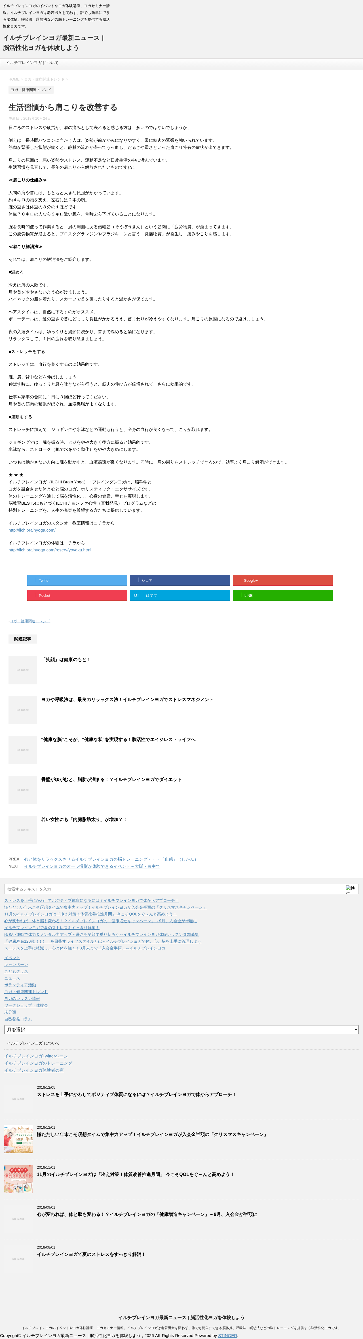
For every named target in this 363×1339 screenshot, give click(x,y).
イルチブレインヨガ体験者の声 (34, 1070)
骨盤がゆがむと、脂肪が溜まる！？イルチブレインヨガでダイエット (111, 779)
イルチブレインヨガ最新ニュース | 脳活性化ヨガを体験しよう (181, 1317)
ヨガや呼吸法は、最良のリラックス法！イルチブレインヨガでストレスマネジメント (127, 699)
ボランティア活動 (20, 985)
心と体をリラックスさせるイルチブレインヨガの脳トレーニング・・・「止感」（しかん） (111, 859)
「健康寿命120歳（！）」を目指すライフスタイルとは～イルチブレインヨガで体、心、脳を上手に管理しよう (102, 941)
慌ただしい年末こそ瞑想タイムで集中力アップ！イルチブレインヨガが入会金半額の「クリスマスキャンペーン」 (105, 907)
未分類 (10, 1012)
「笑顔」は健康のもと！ (66, 659)
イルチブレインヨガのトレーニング (38, 1063)
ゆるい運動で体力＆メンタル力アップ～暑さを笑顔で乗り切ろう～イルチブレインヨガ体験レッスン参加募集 (101, 934)
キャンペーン (16, 964)
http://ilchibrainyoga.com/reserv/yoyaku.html (50, 549)
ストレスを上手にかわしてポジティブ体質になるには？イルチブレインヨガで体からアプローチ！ (91, 900)
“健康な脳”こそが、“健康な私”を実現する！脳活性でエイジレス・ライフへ (118, 739)
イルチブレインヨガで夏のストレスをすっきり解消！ (52, 927)
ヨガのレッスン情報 (22, 998)
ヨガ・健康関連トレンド (30, 621)
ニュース (12, 978)
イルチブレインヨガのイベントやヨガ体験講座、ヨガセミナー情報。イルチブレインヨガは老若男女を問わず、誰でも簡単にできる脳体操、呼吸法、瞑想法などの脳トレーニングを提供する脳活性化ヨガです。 (181, 1328)
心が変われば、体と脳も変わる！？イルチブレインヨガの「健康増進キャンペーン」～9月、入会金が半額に (100, 921)
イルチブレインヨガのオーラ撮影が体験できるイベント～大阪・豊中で (92, 866)
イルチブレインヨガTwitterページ (36, 1056)
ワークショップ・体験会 (26, 1005)
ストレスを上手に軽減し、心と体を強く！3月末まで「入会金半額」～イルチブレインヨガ (84, 948)
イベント (12, 957)
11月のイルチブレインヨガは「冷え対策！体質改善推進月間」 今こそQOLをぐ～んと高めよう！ (90, 914)
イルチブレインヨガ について (32, 62)
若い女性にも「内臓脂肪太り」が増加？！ (84, 819)
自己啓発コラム (18, 1019)
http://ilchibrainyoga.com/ (32, 530)
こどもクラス (16, 971)
